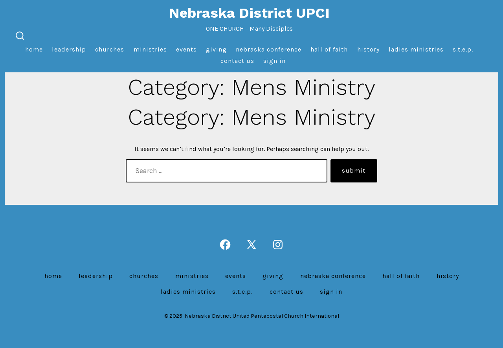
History (368, 49)
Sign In (274, 60)
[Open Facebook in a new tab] (225, 244)
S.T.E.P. (463, 49)
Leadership (69, 49)
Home (34, 49)
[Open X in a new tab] (251, 244)
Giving (216, 49)
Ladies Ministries (416, 49)
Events (186, 49)
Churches (109, 49)
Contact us (237, 60)
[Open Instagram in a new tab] (277, 244)
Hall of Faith (329, 49)
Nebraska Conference (268, 49)
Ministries (150, 49)
